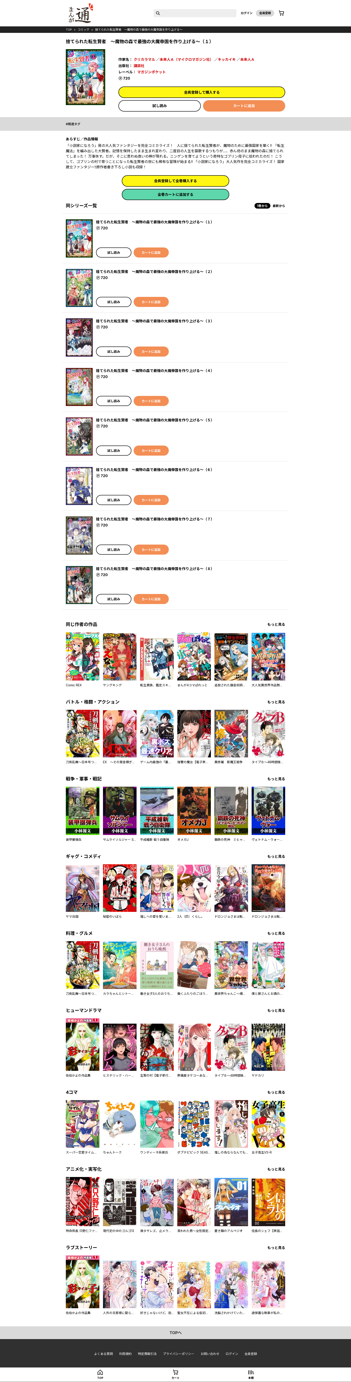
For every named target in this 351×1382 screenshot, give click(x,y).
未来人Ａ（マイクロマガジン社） (186, 59)
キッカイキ (227, 59)
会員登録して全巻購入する (175, 181)
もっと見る (276, 624)
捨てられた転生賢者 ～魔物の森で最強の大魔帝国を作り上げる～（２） (155, 271)
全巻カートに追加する (175, 194)
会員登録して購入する (202, 92)
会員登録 (265, 13)
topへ (175, 1332)
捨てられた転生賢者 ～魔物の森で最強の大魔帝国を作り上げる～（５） (155, 420)
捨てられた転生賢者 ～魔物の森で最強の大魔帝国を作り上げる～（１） (155, 222)
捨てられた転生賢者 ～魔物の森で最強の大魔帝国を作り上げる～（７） (155, 519)
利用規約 (125, 1354)
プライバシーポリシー (178, 1354)
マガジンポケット (151, 72)
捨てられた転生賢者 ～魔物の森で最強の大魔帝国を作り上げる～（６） (155, 469)
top (69, 29)
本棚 (251, 1378)
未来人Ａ (247, 59)
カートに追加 (244, 106)
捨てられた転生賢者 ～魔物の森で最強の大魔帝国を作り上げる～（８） (155, 568)
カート (175, 1378)
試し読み (159, 106)
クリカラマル (144, 59)
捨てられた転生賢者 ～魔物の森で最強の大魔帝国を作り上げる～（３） (155, 321)
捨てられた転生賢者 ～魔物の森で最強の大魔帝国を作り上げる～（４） (155, 370)
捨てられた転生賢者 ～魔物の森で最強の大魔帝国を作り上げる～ (138, 29)
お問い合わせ (210, 1354)
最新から (279, 206)
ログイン (247, 13)
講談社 (139, 65)
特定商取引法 (147, 1354)
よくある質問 (103, 1354)
